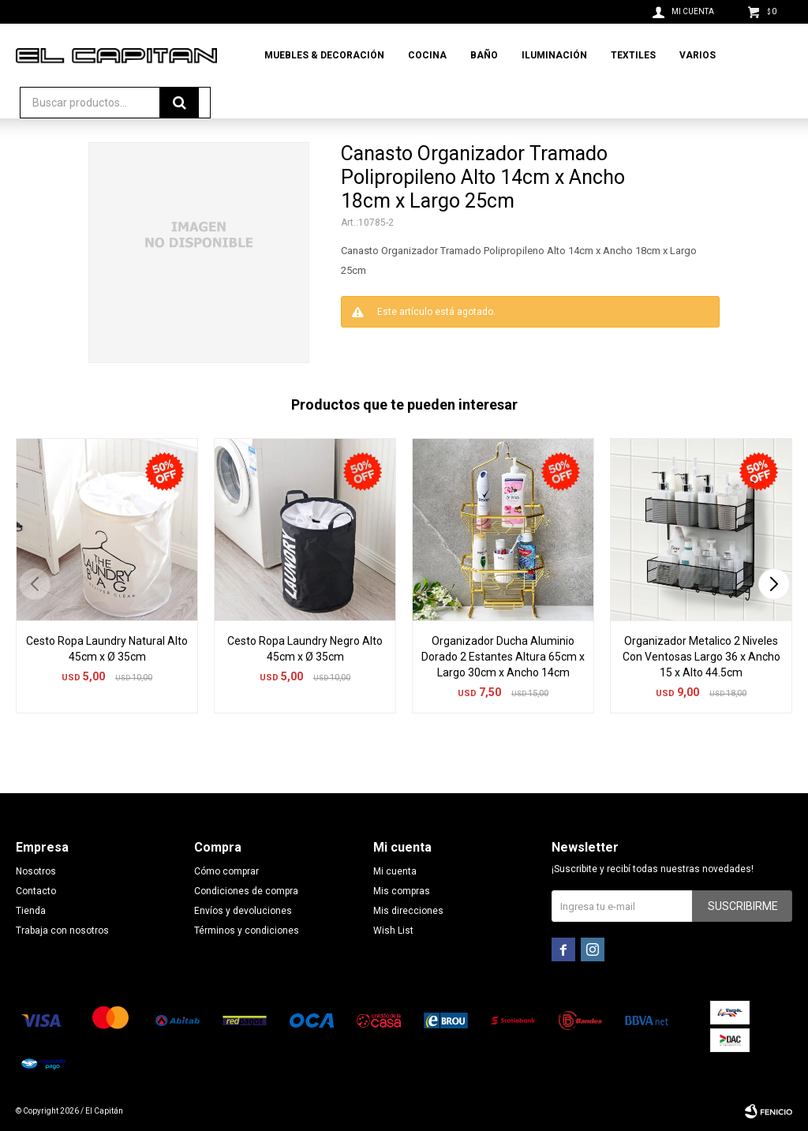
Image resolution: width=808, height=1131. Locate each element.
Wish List (393, 930)
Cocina (427, 55)
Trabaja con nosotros (62, 930)
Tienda (31, 910)
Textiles (633, 55)
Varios (697, 55)
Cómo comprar (226, 871)
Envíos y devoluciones (243, 910)
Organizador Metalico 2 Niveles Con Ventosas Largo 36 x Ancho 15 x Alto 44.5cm (701, 657)
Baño (484, 55)
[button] (773, 584)
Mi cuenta (395, 871)
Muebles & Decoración (324, 55)
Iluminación (554, 55)
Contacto (36, 891)
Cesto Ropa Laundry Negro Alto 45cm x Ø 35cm (305, 649)
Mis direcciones (408, 910)
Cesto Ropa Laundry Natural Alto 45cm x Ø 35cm (107, 649)
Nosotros (36, 871)
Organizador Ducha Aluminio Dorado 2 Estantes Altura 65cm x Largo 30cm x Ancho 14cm (503, 657)
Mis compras (401, 891)
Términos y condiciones (246, 930)
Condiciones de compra (246, 891)
